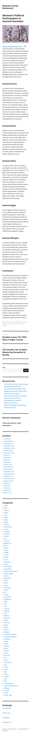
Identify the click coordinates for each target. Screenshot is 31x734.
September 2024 (9, 478)
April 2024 (7, 490)
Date (5, 545)
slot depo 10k (6, 722)
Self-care (7, 655)
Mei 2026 (7, 439)
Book (5, 520)
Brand (6, 522)
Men (5, 613)
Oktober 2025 (8, 450)
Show (6, 660)
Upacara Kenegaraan (11, 686)
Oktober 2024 (8, 476)
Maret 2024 (8, 492)
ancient (4, 323)
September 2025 (9, 453)
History (6, 576)
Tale (5, 672)
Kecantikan (8, 597)
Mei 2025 (7, 460)
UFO (5, 681)
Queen (6, 644)
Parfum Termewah (10, 634)
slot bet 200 (6, 713)
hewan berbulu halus (11, 571)
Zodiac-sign (8, 695)
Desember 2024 (9, 471)
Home (6, 580)
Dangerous (7, 543)
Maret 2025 (8, 464)
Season (6, 651)
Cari (3, 367)
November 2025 (9, 448)
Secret (6, 653)
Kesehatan (7, 599)
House (6, 585)
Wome (6, 693)
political (17, 323)
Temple (6, 676)
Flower (6, 557)
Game (6, 564)
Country (6, 541)
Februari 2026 (8, 441)
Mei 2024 (7, 488)
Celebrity (7, 531)
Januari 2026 (8, 443)
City (5, 538)
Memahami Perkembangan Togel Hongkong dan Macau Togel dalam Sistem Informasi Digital (15, 391)
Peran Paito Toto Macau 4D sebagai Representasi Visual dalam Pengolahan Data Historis (15, 398)
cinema (6, 536)
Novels (6, 629)
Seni (5, 658)
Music (6, 625)
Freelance (7, 562)
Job (5, 592)
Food (5, 559)
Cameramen (8, 527)
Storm (6, 667)
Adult (6, 506)
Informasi (7, 587)
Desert (6, 548)
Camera (6, 524)
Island (6, 590)
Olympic (6, 632)
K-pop (6, 594)
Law (5, 604)
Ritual (6, 648)
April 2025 (7, 462)
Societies (21, 323)
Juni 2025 (7, 457)
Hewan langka (8, 573)
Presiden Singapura (10, 637)
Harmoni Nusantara (10, 403)
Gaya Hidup (8, 566)
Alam (5, 508)
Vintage (6, 688)
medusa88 (5, 717)
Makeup (6, 611)
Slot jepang (7, 662)
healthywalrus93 (9, 322)
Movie (6, 620)
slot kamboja (6, 708)
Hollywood (7, 578)
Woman (25, 322)
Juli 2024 (7, 483)
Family (6, 552)
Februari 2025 (8, 467)
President (7, 639)
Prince (6, 641)
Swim (6, 669)
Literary (6, 608)
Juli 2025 (7, 455)
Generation (7, 569)
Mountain (7, 618)
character (7, 534)
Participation (10, 323)
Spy (5, 665)
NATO (6, 627)
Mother (6, 615)
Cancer (6, 529)
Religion (7, 646)
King (5, 601)
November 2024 (9, 474)
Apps (5, 515)
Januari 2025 (8, 469)
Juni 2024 (7, 485)
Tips (5, 679)
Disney (6, 550)
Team (6, 674)
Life (5, 606)
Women (4, 325)
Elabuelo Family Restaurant (10, 7)
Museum (7, 622)
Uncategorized (9, 683)
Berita (6, 517)
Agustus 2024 (8, 481)
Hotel (6, 583)
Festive (6, 555)
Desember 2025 (9, 446)
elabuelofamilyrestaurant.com (12, 46)
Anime (6, 513)
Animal (6, 510)
